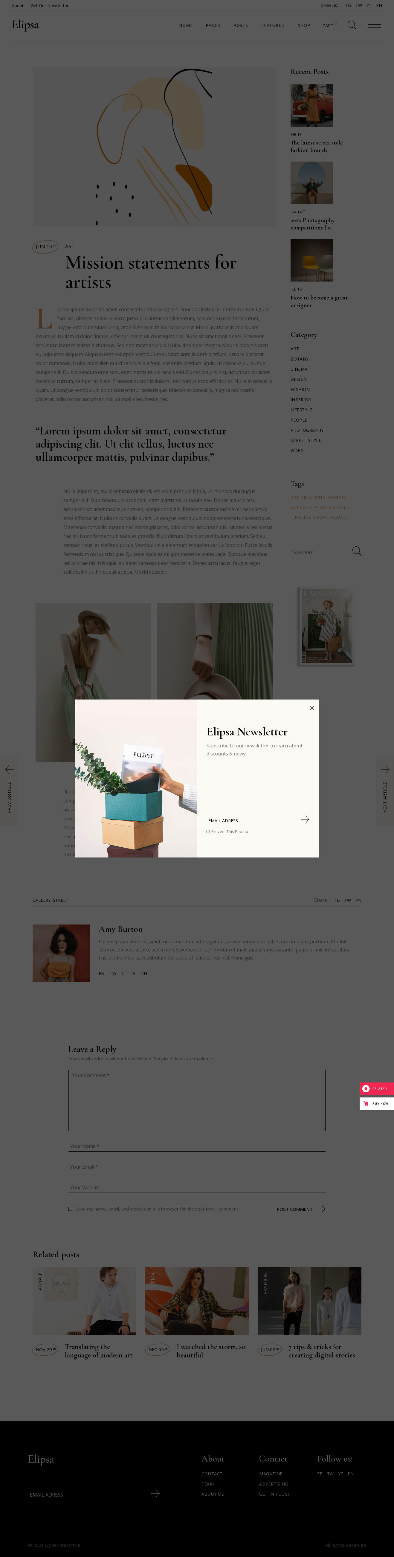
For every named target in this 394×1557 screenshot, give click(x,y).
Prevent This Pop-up (229, 832)
